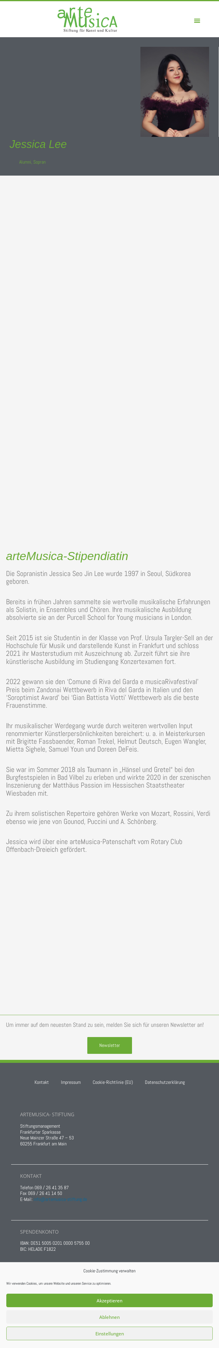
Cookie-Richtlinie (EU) (113, 1082)
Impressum (71, 1082)
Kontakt (41, 1082)
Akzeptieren (109, 1301)
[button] (197, 21)
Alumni (25, 162)
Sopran (39, 162)
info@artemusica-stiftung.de (60, 1199)
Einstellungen (109, 1334)
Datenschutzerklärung (165, 1082)
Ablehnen (109, 1317)
